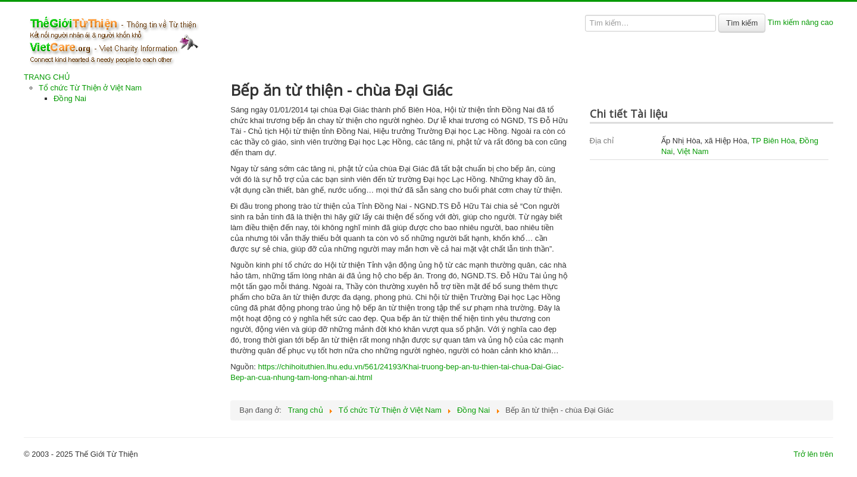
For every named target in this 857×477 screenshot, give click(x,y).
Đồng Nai (70, 98)
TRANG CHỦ (47, 77)
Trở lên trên (813, 454)
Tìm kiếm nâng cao (800, 22)
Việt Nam (693, 151)
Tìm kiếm (742, 22)
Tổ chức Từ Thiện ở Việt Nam (90, 87)
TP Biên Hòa (773, 140)
